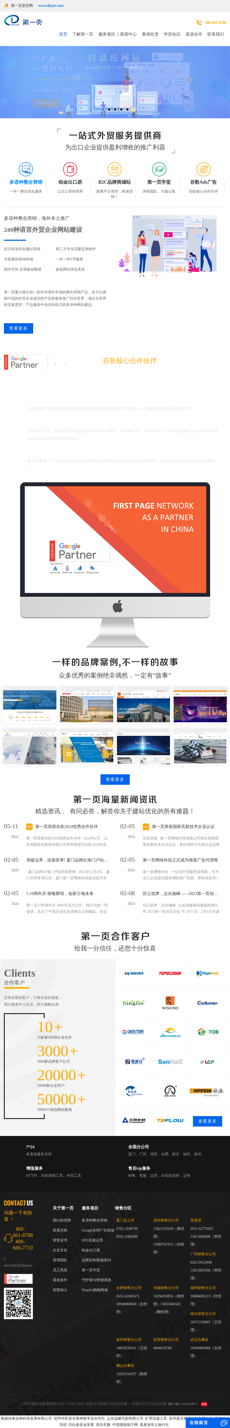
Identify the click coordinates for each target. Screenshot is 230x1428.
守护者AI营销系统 (96, 1280)
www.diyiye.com (50, 6)
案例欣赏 (150, 34)
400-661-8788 (215, 23)
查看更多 (18, 328)
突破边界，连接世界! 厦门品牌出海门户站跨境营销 (68, 860)
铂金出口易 (91, 1250)
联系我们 (215, 34)
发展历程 (60, 1230)
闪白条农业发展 (81, 1425)
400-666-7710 (23, 1245)
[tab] (26, 178)
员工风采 (60, 1270)
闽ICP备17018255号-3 (183, 1404)
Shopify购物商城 (95, 1290)
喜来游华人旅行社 (154, 1425)
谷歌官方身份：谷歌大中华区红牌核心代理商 (74, 452)
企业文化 (60, 1250)
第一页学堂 (91, 1270)
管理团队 (60, 1260)
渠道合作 (194, 34)
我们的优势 (62, 1220)
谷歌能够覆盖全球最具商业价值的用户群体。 (74, 400)
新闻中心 (128, 34)
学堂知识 (172, 34)
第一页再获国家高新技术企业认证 (183, 826)
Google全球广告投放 (98, 1230)
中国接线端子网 (125, 1425)
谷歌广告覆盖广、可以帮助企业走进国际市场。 (76, 422)
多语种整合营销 (94, 1220)
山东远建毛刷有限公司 (125, 1418)
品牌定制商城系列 (96, 1260)
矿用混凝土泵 (156, 1418)
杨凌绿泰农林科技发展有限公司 (26, 1418)
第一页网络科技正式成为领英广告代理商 (180, 860)
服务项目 (106, 34)
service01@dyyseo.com (21, 1265)
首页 (63, 34)
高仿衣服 (103, 1425)
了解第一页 (82, 34)
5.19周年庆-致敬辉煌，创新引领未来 (59, 893)
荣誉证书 (60, 1240)
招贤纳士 (60, 1290)
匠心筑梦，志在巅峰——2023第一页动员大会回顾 (182, 893)
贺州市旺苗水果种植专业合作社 (79, 1418)
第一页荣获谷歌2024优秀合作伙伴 (66, 826)
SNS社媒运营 (92, 1240)
